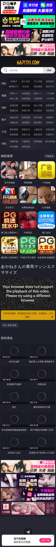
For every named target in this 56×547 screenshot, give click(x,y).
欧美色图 (38, 117)
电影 (3, 107)
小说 (3, 131)
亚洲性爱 (14, 105)
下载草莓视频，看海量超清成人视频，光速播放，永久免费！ (28, 315)
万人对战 (38, 81)
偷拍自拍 (26, 105)
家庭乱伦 (26, 129)
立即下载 (45, 540)
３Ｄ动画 (50, 93)
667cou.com (28, 63)
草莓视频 (38, 141)
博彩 (3, 83)
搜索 (49, 70)
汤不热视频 (50, 141)
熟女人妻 (14, 98)
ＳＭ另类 (50, 98)
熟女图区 (38, 122)
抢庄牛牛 (50, 86)
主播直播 (38, 98)
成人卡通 (38, 105)
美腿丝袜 (14, 122)
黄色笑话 (38, 134)
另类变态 (50, 110)
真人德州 (26, 81)
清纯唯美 (26, 122)
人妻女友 (38, 129)
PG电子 (13, 81)
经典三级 (26, 110)
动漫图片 (50, 117)
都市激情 (14, 129)
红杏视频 (14, 146)
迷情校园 (14, 134)
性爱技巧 (50, 134)
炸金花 (26, 86)
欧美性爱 (50, 105)
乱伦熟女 (38, 110)
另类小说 (26, 134)
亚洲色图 (26, 117)
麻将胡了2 (14, 86)
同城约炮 (14, 141)
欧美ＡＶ (38, 93)
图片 (3, 119)
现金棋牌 (38, 86)
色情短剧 (26, 146)
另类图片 (50, 122)
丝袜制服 (26, 98)
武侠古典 (50, 129)
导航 (3, 143)
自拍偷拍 (26, 93)
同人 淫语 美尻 (10, 325)
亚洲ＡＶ (14, 93)
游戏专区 (50, 81)
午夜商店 (26, 141)
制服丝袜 (14, 110)
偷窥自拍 (14, 117)
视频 (3, 95)
